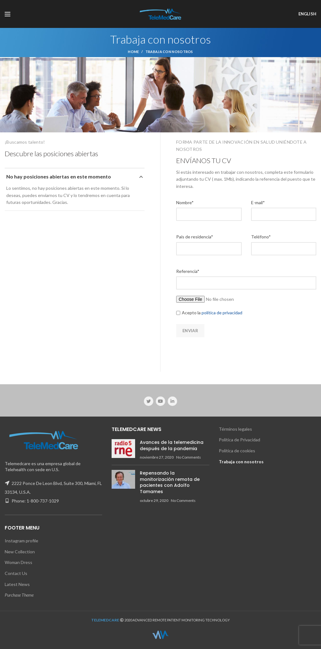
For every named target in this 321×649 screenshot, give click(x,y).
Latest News (17, 584)
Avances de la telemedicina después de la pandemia (171, 445)
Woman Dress (18, 562)
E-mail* (258, 202)
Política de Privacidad (239, 439)
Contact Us (16, 573)
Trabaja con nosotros (241, 461)
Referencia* (187, 271)
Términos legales (235, 429)
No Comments (188, 457)
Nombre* (185, 202)
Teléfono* (261, 236)
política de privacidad (221, 312)
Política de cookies (237, 450)
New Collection (20, 551)
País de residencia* (194, 236)
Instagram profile (21, 540)
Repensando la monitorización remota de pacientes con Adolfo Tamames (170, 482)
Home (133, 52)
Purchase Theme (19, 595)
